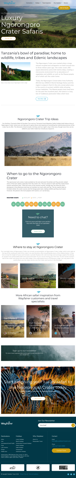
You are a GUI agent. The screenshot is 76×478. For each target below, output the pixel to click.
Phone (53, 444)
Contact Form (61, 450)
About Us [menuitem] (35, 439)
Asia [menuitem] (2, 441)
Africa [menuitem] (2, 439)
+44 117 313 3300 (52, 7)
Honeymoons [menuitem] (19, 449)
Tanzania (13, 13)
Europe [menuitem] (3, 449)
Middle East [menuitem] (4, 451)
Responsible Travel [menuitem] (38, 441)
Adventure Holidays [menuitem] (21, 451)
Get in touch (64, 8)
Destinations (29, 3)
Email (53, 439)
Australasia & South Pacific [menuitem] (7, 443)
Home (2, 13)
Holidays (37, 3)
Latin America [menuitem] (4, 447)
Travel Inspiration (46, 3)
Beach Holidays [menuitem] (20, 441)
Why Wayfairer (57, 3)
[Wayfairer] (11, 3)
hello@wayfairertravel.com (61, 441)
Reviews (65, 3)
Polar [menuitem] (2, 445)
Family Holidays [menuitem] (20, 445)
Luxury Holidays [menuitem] (20, 439)
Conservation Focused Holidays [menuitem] (23, 443)
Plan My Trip (8, 38)
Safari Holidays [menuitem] (19, 447)
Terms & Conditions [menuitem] (33, 474)
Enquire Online (38, 231)
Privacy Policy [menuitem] (23, 474)
